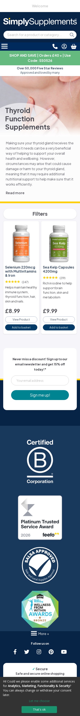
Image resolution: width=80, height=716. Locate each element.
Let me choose (39, 701)
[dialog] (40, 696)
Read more (15, 193)
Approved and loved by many (40, 70)
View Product (21, 319)
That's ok (39, 709)
